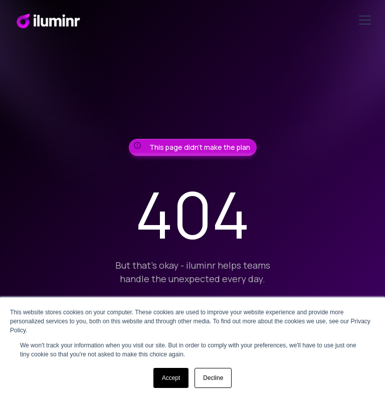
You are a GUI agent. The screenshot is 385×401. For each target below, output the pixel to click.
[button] (363, 20)
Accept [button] (171, 377)
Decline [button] (213, 377)
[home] (48, 20)
